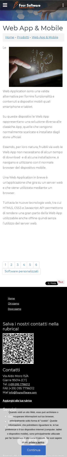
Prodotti (23, 37)
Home (9, 37)
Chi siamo (13, 303)
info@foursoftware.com (23, 392)
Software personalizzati (21, 271)
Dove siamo (14, 309)
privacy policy (36, 442)
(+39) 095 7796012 (19, 384)
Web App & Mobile (45, 37)
